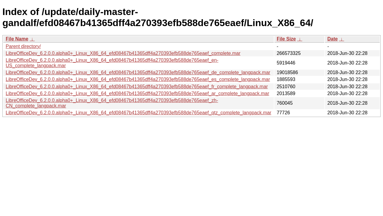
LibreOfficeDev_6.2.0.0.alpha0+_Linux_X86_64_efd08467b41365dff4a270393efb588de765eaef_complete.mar (123, 53)
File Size (286, 38)
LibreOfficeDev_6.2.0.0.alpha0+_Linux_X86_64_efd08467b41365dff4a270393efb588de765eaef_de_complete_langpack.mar (138, 72)
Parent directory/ (23, 46)
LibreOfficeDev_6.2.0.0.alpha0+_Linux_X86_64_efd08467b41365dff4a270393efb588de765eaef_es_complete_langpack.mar (138, 79)
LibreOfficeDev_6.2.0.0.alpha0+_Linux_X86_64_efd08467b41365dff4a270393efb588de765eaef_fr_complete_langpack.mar (137, 86)
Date (332, 38)
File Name (17, 38)
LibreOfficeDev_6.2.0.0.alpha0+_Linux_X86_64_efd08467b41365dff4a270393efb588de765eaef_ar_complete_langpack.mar (137, 93)
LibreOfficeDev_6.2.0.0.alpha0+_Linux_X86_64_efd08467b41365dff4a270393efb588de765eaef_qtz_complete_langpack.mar (138, 112)
